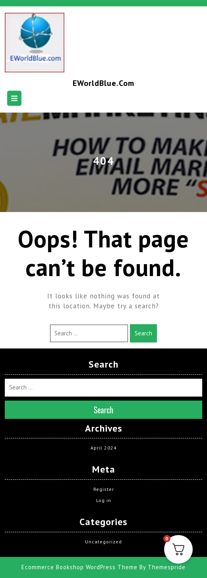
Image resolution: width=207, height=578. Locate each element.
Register (103, 489)
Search (143, 333)
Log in (103, 500)
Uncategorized (103, 542)
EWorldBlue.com (103, 83)
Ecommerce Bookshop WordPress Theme (79, 567)
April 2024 (104, 448)
